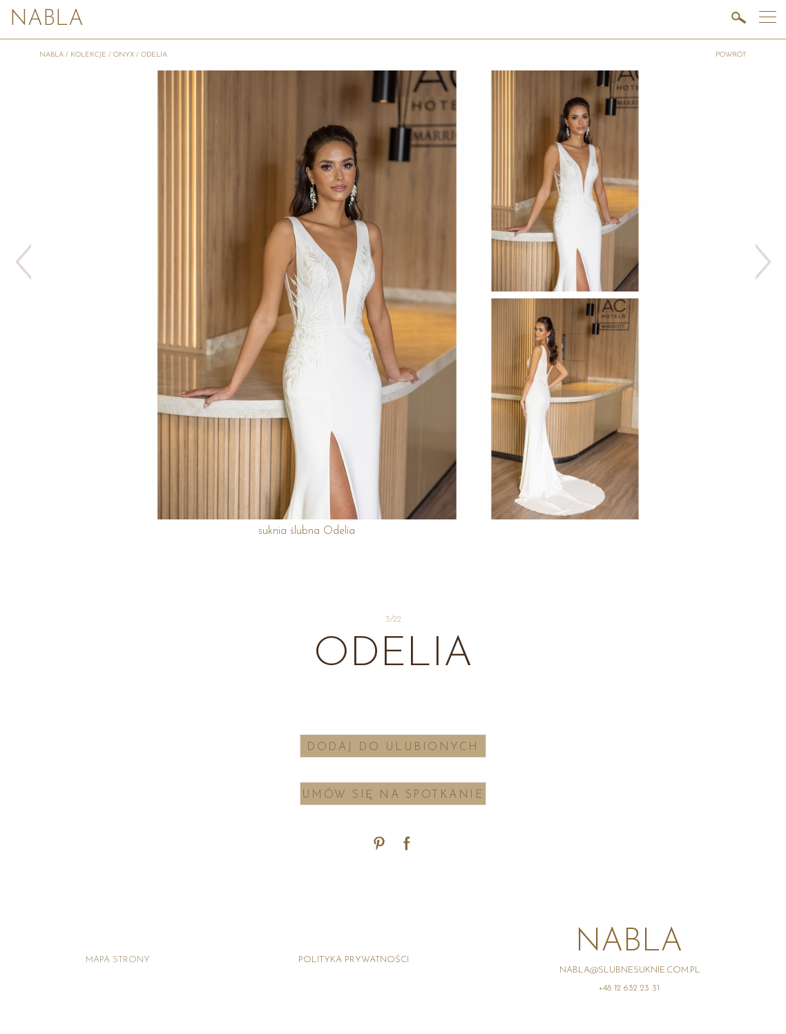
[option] (565, 180)
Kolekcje (88, 55)
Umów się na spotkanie (393, 795)
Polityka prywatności (353, 959)
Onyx (123, 55)
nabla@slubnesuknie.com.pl (629, 970)
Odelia (154, 55)
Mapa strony (118, 959)
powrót (731, 55)
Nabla (47, 19)
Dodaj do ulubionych (393, 747)
